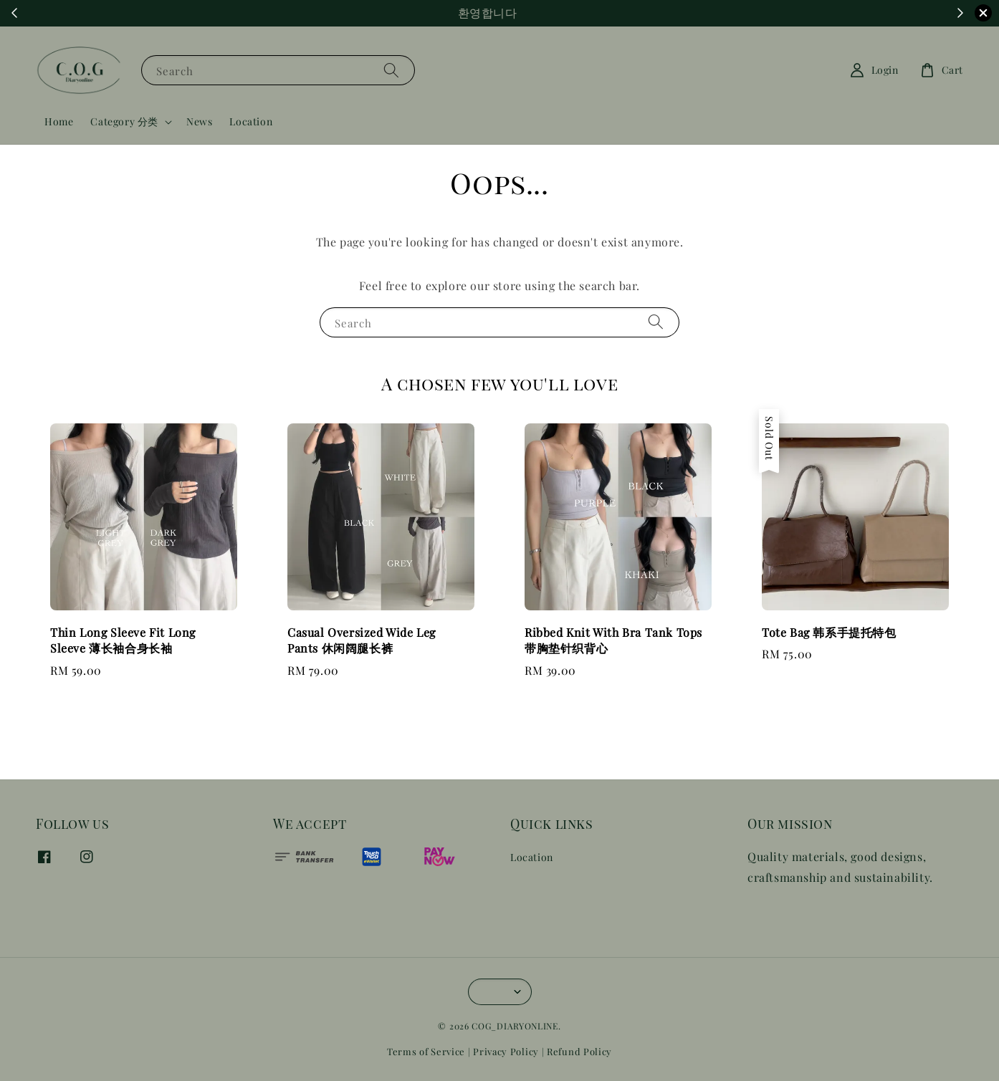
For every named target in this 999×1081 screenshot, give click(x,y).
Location (250, 121)
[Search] (391, 70)
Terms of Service (426, 1051)
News (199, 121)
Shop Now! (578, 13)
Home (58, 121)
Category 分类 (124, 121)
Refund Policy (579, 1051)
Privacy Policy (506, 1051)
